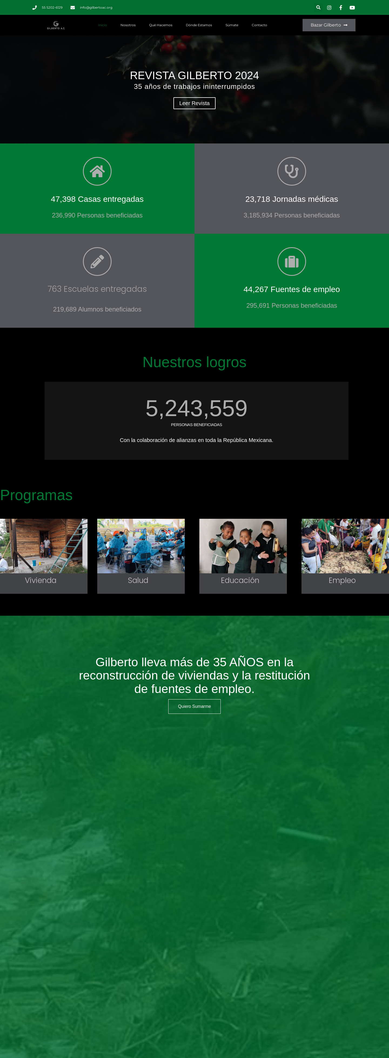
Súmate (232, 25)
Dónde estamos (199, 25)
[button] (318, 7)
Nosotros (128, 25)
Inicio (102, 25)
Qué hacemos (160, 25)
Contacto (259, 25)
